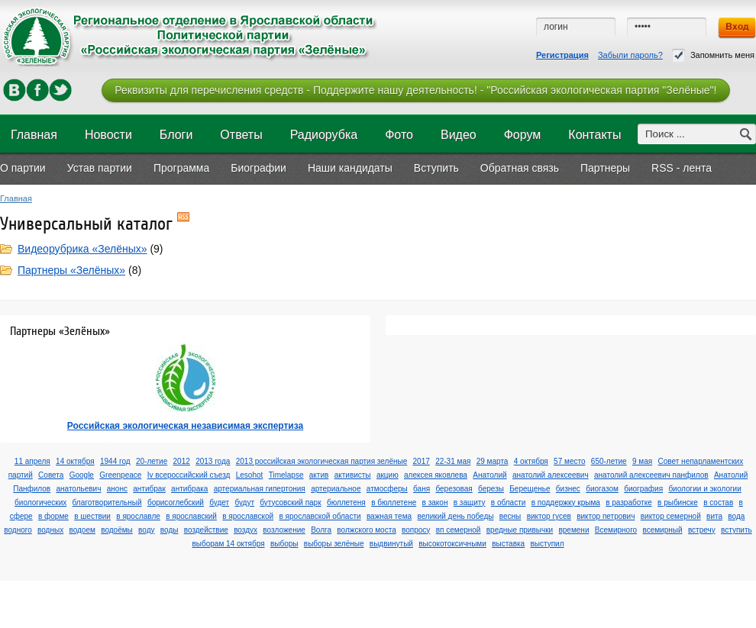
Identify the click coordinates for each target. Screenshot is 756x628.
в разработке (629, 502)
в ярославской (247, 516)
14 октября (75, 461)
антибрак (149, 489)
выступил (547, 543)
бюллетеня (346, 502)
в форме (53, 516)
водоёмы (117, 530)
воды (169, 530)
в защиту (470, 502)
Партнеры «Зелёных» (71, 270)
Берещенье (529, 489)
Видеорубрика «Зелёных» (82, 249)
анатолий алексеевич (550, 475)
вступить (736, 530)
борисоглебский (175, 502)
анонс (117, 489)
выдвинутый (391, 543)
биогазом (602, 489)
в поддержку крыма (565, 502)
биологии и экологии (704, 489)
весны (510, 516)
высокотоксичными (452, 543)
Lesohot (249, 475)
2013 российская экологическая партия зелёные (322, 461)
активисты (352, 475)
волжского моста (366, 530)
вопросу (416, 530)
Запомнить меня (713, 55)
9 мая (642, 461)
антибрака (189, 489)
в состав (718, 502)
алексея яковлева (435, 475)
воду (146, 530)
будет (219, 502)
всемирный (662, 530)
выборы (284, 543)
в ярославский (191, 516)
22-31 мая (452, 461)
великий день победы (455, 516)
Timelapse (286, 475)
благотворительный (107, 502)
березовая (453, 489)
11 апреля (32, 461)
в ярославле (138, 516)
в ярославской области (320, 516)
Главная (16, 198)
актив (319, 475)
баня (421, 489)
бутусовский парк (290, 502)
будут (244, 502)
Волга (321, 530)
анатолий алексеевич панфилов (651, 475)
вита (714, 516)
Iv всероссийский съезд (189, 475)
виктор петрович (606, 516)
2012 (181, 461)
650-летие (609, 461)
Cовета (50, 475)
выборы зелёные (334, 543)
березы (491, 489)
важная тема (389, 516)
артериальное (335, 489)
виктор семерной (671, 516)
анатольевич (78, 489)
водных (50, 530)
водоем (82, 530)
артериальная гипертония (259, 489)
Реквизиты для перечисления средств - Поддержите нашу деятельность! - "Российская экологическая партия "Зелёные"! (415, 90)
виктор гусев (549, 516)
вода (736, 516)
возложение (284, 530)
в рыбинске (677, 502)
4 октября (531, 461)
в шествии (92, 516)
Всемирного (616, 530)
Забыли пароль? (630, 55)
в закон (435, 502)
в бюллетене (393, 502)
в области (508, 502)
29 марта (493, 461)
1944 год (115, 461)
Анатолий (489, 475)
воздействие (206, 530)
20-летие (151, 461)
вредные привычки (519, 530)
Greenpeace (120, 475)
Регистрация (562, 55)
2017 (421, 461)
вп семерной (458, 530)
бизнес (568, 489)
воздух (245, 530)
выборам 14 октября (228, 543)
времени (573, 530)
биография (643, 489)
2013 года (212, 461)
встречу (702, 530)
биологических (40, 502)
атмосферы (387, 489)
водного (17, 530)
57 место (569, 461)
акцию (387, 475)
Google (81, 475)
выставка (508, 543)
